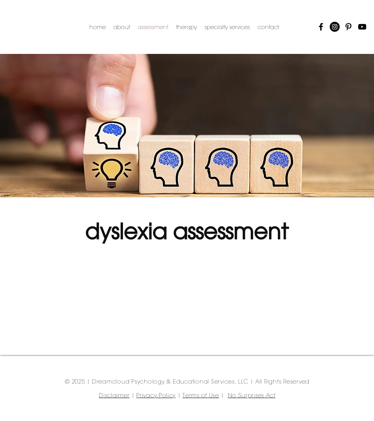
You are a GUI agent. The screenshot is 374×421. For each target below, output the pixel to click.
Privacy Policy (156, 395)
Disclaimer (114, 395)
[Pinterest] (348, 27)
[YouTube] (362, 27)
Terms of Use (200, 395)
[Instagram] (335, 27)
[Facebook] (321, 27)
